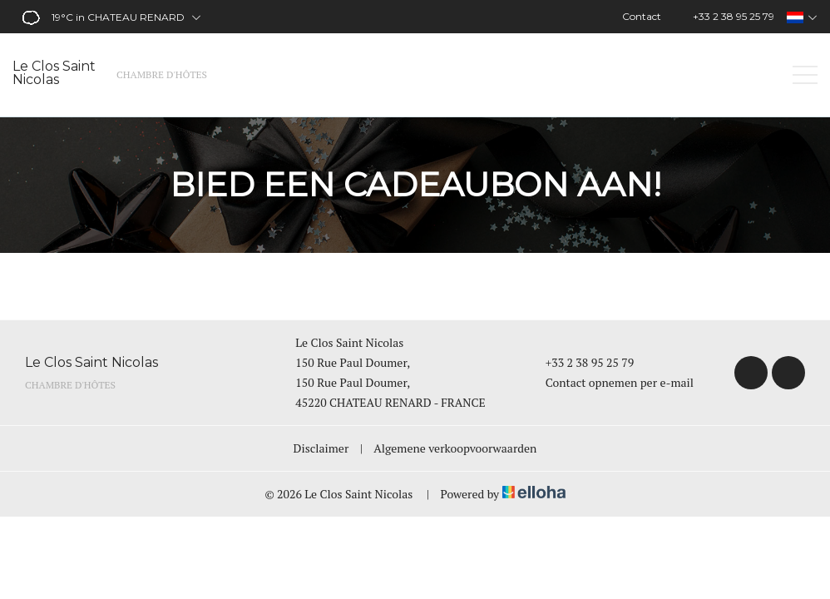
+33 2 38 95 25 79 (580, 362)
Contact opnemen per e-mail (610, 382)
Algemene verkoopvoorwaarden (454, 448)
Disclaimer (321, 448)
